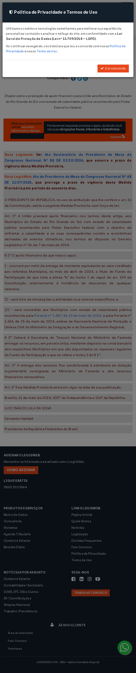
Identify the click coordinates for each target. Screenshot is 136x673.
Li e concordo (113, 68)
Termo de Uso (47, 51)
